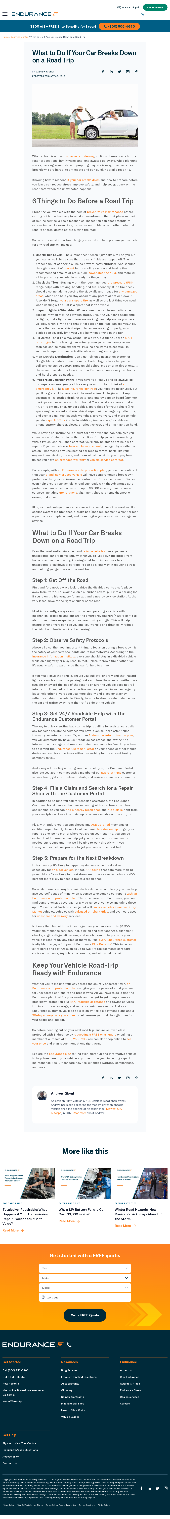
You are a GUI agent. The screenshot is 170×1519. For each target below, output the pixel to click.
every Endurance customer (117, 944)
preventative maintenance (105, 212)
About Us (126, 1374)
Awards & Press (130, 1387)
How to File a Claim (73, 1414)
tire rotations (68, 492)
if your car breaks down (83, 180)
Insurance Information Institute (54, 656)
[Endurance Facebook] (141, 1493)
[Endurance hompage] (33, 1348)
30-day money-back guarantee (53, 1019)
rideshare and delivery (52, 920)
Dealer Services (130, 1401)
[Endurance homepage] (35, 14)
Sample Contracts (73, 1401)
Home (5, 36)
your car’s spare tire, (74, 300)
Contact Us (9, 1467)
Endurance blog (60, 1058)
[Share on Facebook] (102, 71)
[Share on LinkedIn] (111, 71)
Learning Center (19, 36)
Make (45, 1282)
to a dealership (107, 833)
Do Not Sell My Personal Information (61, 1509)
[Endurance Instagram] (166, 1493)
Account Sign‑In (128, 7)
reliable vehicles (94, 551)
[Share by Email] (127, 71)
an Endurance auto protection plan (82, 470)
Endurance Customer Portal (74, 749)
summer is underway (80, 156)
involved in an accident (85, 446)
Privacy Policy (8, 1509)
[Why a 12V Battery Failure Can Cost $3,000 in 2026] (85, 1188)
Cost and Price (12, 1207)
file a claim (115, 810)
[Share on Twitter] (119, 71)
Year (44, 1272)
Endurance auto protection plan (111, 735)
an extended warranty (70, 460)
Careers (125, 1407)
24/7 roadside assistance (87, 1006)
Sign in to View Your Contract (20, 1447)
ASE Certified (100, 829)
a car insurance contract (79, 388)
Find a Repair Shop (73, 1407)
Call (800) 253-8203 (15, 1374)
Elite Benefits (101, 948)
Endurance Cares (131, 1394)
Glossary (66, 1394)
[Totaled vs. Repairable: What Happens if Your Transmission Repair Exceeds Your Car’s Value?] (28, 1188)
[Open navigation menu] (4, 14)
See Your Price (155, 7)
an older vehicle (63, 874)
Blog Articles (69, 1374)
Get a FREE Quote (85, 1320)
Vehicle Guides (70, 1421)
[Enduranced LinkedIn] (149, 1493)
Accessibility (10, 1460)
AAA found (93, 874)
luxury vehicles (103, 911)
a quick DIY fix (55, 420)
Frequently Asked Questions (79, 1381)
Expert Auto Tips (69, 1207)
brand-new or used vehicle (63, 474)
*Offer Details (104, 1509)
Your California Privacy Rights (30, 1509)
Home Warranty (12, 1405)
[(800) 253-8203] (154, 14)
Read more (79, 1117)
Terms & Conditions (87, 1509)
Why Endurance (129, 1381)
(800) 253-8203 (76, 1043)
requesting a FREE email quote (95, 1039)
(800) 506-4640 (119, 26)
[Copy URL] (136, 71)
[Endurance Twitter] (157, 1493)
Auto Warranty (70, 1387)
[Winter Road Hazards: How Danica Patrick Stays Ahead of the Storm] (141, 1188)
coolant (69, 268)
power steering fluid (102, 273)
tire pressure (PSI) (120, 282)
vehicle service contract (107, 460)
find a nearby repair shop (83, 810)
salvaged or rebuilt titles (92, 916)
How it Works (10, 1387)
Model (46, 1291)
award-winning (111, 772)
